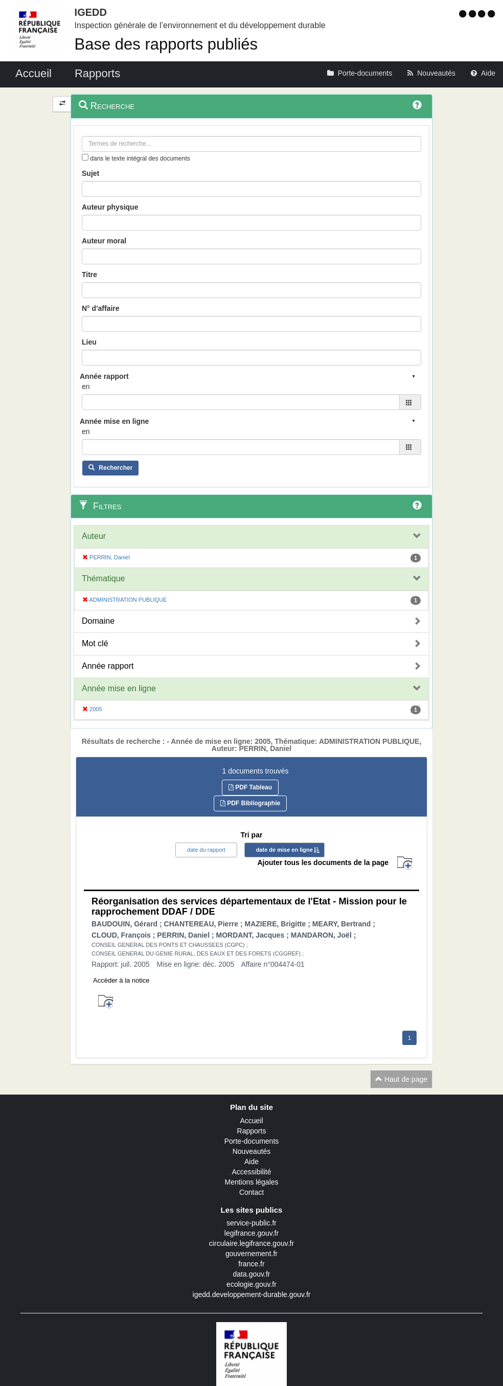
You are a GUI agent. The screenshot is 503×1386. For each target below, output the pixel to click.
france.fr (251, 1264)
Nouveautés (252, 1151)
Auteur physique (110, 207)
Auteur (94, 536)
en (86, 386)
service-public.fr (251, 1223)
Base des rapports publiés (166, 44)
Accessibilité (251, 1172)
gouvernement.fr (251, 1253)
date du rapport (206, 850)
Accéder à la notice (121, 980)
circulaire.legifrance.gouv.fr (251, 1243)
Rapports (251, 1131)
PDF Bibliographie (250, 803)
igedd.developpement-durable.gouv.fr (252, 1294)
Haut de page (401, 1079)
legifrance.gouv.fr (251, 1233)
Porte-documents (251, 1141)
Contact (251, 1192)
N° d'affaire (101, 308)
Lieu (89, 342)
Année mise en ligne (119, 688)
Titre (89, 274)
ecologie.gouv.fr (251, 1284)
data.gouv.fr (251, 1274)
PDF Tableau (250, 787)
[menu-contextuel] (85, 157)
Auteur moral (104, 241)
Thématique (103, 578)
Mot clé (95, 643)
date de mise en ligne (284, 850)
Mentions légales (251, 1182)
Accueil (251, 1121)
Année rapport (107, 666)
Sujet (90, 173)
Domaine (98, 621)
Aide (251, 1161)
